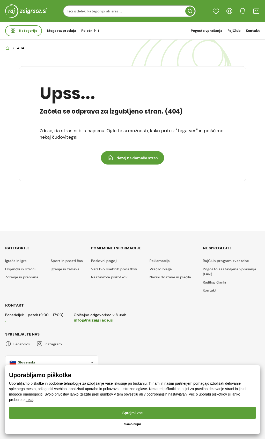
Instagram (49, 344)
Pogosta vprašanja (206, 30)
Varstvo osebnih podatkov (114, 269)
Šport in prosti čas (67, 260)
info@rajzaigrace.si (93, 320)
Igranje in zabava (65, 269)
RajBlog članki (214, 282)
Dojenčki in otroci (20, 269)
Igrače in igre (16, 260)
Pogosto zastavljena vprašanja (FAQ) (229, 272)
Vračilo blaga (161, 269)
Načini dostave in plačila (170, 277)
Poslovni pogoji (104, 260)
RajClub (234, 30)
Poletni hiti (90, 30)
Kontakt (253, 30)
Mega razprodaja (61, 30)
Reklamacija (160, 260)
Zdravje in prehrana (21, 277)
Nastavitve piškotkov (109, 277)
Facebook (17, 344)
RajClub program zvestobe (226, 260)
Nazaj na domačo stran (132, 158)
